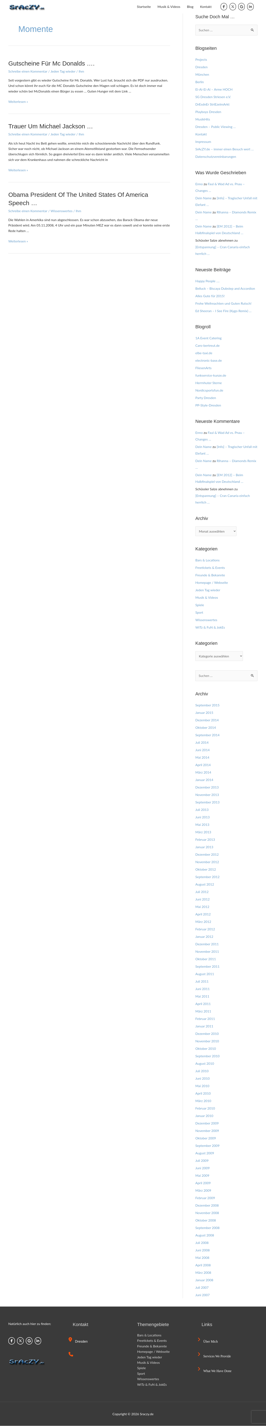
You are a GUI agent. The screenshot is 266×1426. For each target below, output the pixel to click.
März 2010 (203, 1101)
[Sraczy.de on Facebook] (223, 6)
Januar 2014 (204, 780)
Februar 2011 (205, 1019)
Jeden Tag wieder (63, 71)
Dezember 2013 (207, 787)
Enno (199, 184)
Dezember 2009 (207, 1123)
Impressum (203, 142)
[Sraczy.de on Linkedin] (250, 6)
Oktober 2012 (205, 869)
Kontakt (206, 7)
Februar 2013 (205, 840)
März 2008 (203, 1273)
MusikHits (202, 119)
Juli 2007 (202, 1288)
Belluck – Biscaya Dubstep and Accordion (225, 288)
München (202, 74)
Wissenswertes (62, 210)
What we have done (215, 1371)
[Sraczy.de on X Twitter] (232, 6)
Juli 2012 (202, 892)
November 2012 (207, 862)
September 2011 (207, 967)
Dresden (201, 67)
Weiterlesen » (18, 101)
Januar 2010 (204, 1116)
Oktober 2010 (205, 1049)
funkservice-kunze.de (210, 375)
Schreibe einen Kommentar (28, 71)
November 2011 (207, 952)
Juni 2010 (202, 1078)
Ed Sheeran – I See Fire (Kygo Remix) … (223, 311)
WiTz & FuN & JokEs (210, 627)
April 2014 (203, 765)
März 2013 (203, 832)
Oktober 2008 (205, 1220)
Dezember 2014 (207, 720)
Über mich (208, 1341)
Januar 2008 (204, 1280)
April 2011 (203, 1004)
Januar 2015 (204, 713)
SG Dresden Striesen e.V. (213, 97)
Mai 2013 (202, 825)
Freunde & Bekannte (210, 575)
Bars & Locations (207, 560)
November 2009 (207, 1131)
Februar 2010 (205, 1108)
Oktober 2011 (205, 959)
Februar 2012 (205, 929)
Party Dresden (205, 398)
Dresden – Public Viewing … (215, 127)
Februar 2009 (205, 1198)
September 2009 (207, 1146)
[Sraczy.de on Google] (241, 6)
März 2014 (203, 772)
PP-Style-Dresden (208, 405)
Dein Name (203, 198)
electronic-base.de (208, 361)
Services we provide (214, 1356)
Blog (190, 7)
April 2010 (203, 1093)
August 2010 (204, 1064)
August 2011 (204, 974)
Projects (201, 59)
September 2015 (207, 705)
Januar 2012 (204, 937)
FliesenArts (203, 368)
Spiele (199, 605)
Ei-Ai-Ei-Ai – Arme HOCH (214, 89)
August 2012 (204, 884)
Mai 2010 (202, 1086)
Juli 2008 (202, 1243)
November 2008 (207, 1213)
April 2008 (203, 1265)
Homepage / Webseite (211, 582)
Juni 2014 (202, 750)
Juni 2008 (202, 1250)
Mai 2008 (202, 1258)
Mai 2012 (202, 907)
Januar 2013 (204, 847)
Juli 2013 (202, 810)
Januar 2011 (204, 1026)
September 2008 (207, 1228)
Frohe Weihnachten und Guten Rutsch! (223, 303)
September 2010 (207, 1056)
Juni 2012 (202, 899)
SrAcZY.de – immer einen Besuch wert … (224, 149)
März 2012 (203, 922)
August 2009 (204, 1153)
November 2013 (207, 795)
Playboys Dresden (208, 112)
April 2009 (203, 1183)
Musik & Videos (169, 7)
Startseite (144, 7)
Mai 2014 (202, 757)
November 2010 (207, 1041)
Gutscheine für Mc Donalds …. (51, 63)
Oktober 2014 (205, 728)
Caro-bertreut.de (207, 346)
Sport (199, 612)
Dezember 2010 (207, 1034)
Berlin (199, 82)
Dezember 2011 (207, 944)
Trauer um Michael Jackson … (51, 126)
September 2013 (207, 802)
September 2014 (207, 735)
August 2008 (204, 1235)
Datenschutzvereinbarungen (215, 156)
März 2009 (203, 1190)
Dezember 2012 (207, 855)
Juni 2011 (202, 989)
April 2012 (203, 914)
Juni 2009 (202, 1168)
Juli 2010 (202, 1071)
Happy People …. (207, 281)
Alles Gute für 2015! (210, 296)
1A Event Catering (208, 338)
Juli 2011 (202, 981)
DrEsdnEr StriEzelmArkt (212, 104)
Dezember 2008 (207, 1205)
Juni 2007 (202, 1295)
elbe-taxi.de (203, 353)
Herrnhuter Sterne (208, 383)
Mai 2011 (202, 996)
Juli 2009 (202, 1161)
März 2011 (203, 1011)
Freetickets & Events (210, 567)
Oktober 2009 (205, 1138)
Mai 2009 (202, 1176)
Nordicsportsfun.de (209, 390)
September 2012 (207, 877)
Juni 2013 (202, 817)
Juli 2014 (202, 743)
